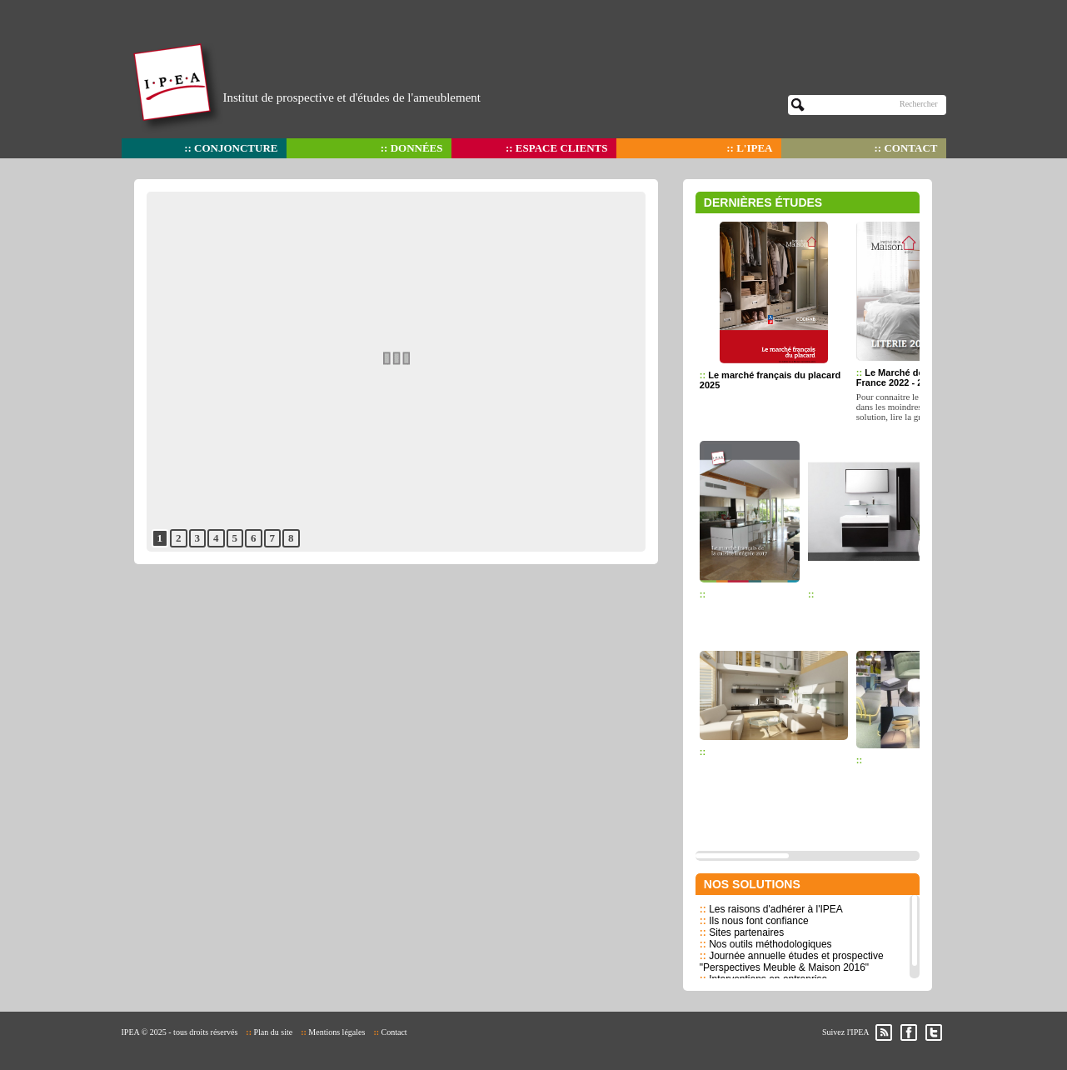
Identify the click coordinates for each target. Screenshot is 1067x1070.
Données (417, 148)
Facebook (908, 1032)
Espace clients (562, 148)
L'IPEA (754, 148)
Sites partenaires (746, 932)
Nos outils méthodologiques (770, 944)
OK (798, 105)
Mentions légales (336, 1032)
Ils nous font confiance (758, 921)
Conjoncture (235, 148)
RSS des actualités (883, 1032)
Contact (910, 148)
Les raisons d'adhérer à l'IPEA (776, 909)
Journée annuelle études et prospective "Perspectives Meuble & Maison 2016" (792, 961)
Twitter (933, 1032)
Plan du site (272, 1032)
